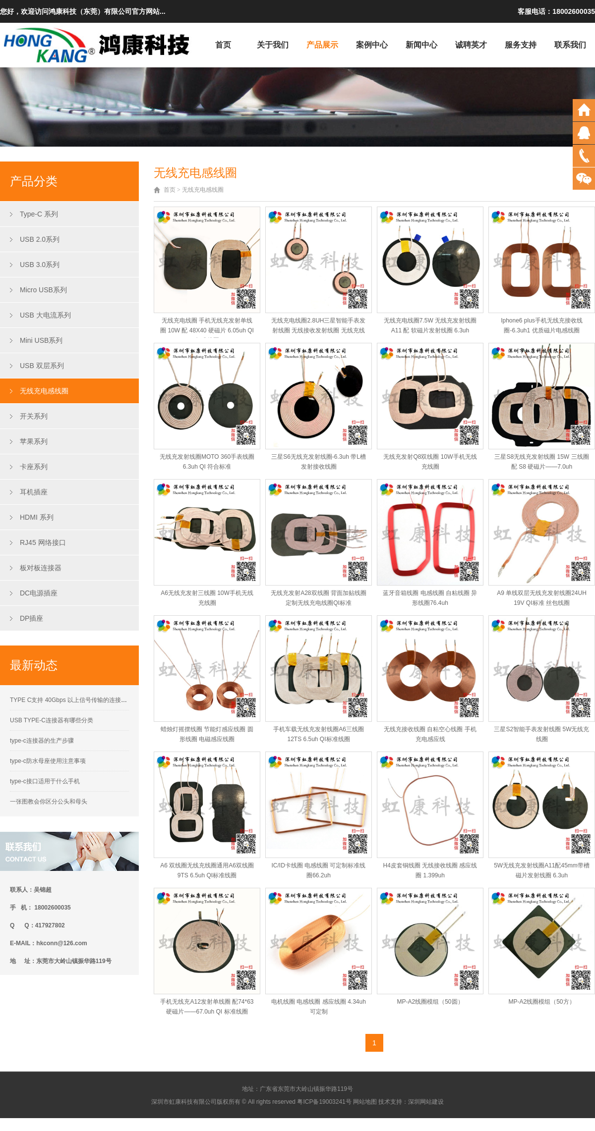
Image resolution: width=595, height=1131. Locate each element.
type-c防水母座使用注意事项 (48, 760)
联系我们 (570, 45)
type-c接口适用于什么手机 (45, 781)
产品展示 (322, 45)
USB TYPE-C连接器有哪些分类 (51, 720)
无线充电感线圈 (44, 391)
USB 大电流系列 (45, 315)
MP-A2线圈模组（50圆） (430, 1001)
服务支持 (520, 45)
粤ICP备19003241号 (324, 1101)
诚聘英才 (471, 45)
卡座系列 (34, 467)
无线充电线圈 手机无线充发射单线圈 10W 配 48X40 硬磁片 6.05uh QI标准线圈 (207, 330)
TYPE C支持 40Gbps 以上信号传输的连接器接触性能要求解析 (92, 700)
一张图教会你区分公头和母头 (48, 801)
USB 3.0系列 (40, 265)
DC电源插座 (39, 593)
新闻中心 (421, 45)
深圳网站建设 (426, 1101)
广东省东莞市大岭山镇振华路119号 (306, 1088)
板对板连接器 (40, 568)
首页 (223, 45)
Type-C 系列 (39, 214)
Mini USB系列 (41, 340)
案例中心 (372, 45)
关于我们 (273, 45)
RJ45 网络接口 (43, 542)
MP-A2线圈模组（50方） (541, 1001)
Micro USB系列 (43, 290)
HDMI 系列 (37, 517)
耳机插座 (34, 492)
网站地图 (365, 1101)
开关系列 (34, 416)
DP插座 (31, 618)
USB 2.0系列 (40, 239)
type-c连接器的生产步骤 (42, 740)
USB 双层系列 (42, 366)
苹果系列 (34, 441)
